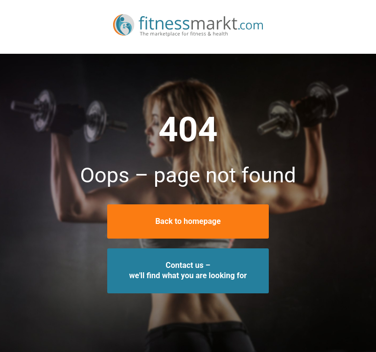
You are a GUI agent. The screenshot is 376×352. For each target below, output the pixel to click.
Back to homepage (188, 221)
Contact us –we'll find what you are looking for (188, 270)
